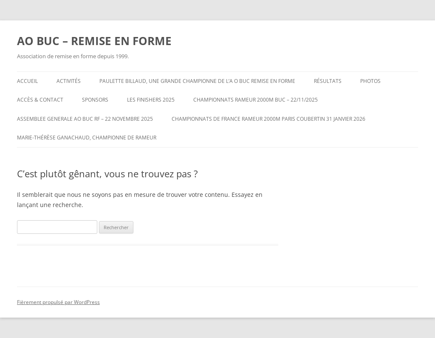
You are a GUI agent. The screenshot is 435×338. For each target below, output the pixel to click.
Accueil (27, 81)
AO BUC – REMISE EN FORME (94, 40)
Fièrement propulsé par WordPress (58, 302)
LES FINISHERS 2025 (151, 99)
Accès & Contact (40, 99)
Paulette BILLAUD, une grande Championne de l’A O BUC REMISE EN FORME (197, 81)
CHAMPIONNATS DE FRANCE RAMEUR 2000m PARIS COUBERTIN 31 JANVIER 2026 (268, 118)
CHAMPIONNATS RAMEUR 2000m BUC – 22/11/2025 (255, 99)
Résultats (328, 81)
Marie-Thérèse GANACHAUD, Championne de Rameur (86, 137)
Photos (370, 81)
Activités (68, 81)
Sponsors (95, 99)
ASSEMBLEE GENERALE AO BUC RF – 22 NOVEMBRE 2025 (85, 118)
